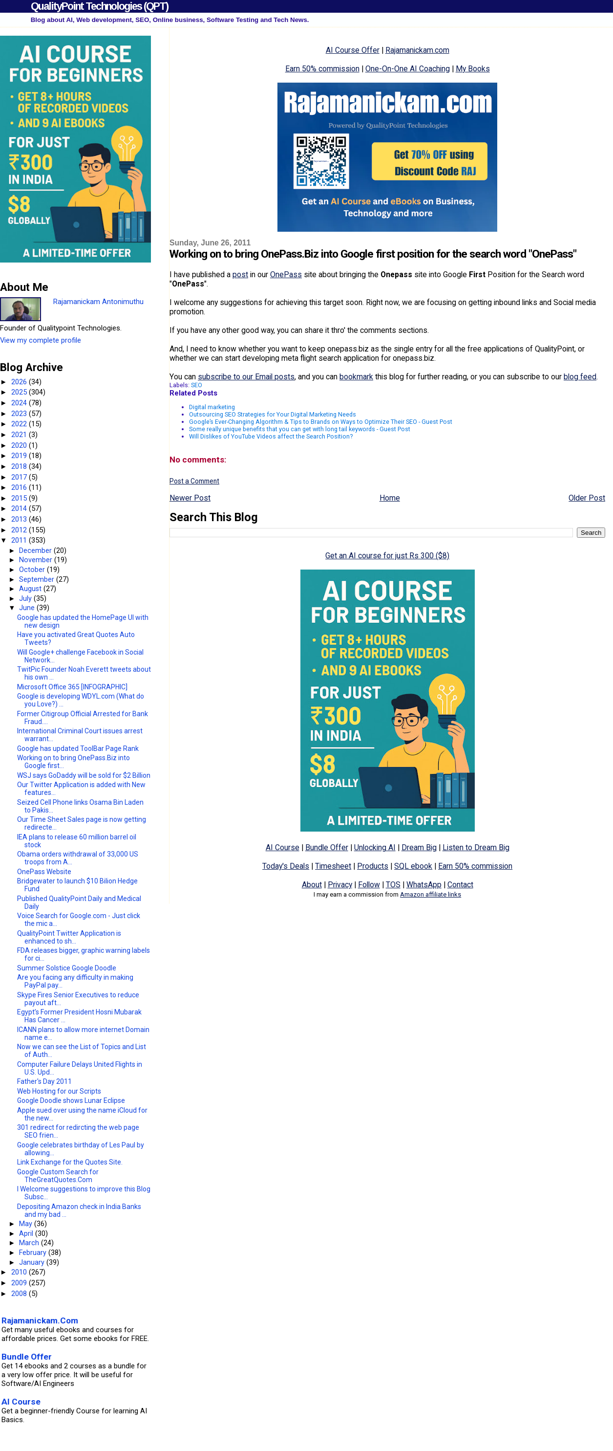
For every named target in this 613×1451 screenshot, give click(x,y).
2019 (20, 455)
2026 (20, 381)
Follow (369, 884)
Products (372, 866)
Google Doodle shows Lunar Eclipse (71, 1100)
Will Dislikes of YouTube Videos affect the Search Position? (271, 436)
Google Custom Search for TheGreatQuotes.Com (58, 1176)
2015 (20, 498)
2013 (20, 519)
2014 (20, 508)
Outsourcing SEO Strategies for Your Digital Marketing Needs (272, 414)
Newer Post (190, 498)
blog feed (580, 376)
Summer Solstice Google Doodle (66, 968)
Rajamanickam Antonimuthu (98, 301)
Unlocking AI (375, 847)
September (37, 579)
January (32, 1262)
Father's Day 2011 (44, 1081)
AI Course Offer (353, 50)
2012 (20, 530)
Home (390, 498)
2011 (20, 540)
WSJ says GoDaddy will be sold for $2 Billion (83, 775)
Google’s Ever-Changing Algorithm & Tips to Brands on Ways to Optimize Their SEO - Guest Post (320, 421)
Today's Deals (285, 866)
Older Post (587, 498)
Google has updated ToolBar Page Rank (78, 748)
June (28, 608)
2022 (20, 423)
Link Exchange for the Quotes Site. (70, 1162)
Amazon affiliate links (430, 894)
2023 (20, 413)
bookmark (356, 376)
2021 (20, 434)
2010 (20, 1272)
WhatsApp (424, 884)
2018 (20, 466)
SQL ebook (413, 866)
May (26, 1224)
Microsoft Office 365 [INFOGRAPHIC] (72, 687)
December (36, 550)
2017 (20, 477)
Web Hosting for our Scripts (59, 1091)
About (312, 884)
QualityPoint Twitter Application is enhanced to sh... (69, 937)
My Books (473, 68)
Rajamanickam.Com (39, 1320)
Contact (460, 884)
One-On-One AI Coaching (407, 68)
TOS (393, 884)
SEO (196, 385)
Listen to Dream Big (476, 847)
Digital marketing (212, 407)
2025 (20, 392)
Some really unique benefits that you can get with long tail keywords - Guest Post (299, 429)
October (33, 569)
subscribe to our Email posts (246, 376)
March (30, 1243)
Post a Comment (194, 481)
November (36, 560)
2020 (20, 445)
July (26, 598)
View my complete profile (40, 340)
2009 (20, 1282)
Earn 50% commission (322, 68)
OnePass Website (44, 872)
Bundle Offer (326, 847)
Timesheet (333, 866)
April (27, 1233)
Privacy (340, 884)
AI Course (282, 847)
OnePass (286, 274)
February (33, 1252)
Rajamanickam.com (417, 50)
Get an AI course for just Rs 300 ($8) (387, 555)
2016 (20, 487)
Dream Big (419, 847)
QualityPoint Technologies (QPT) (99, 6)
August (31, 589)
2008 (20, 1293)
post (240, 274)
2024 (20, 402)
